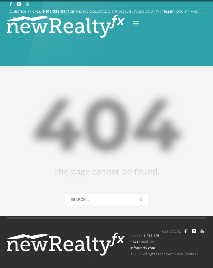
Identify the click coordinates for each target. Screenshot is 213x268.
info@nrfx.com (142, 247)
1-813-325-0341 (56, 11)
